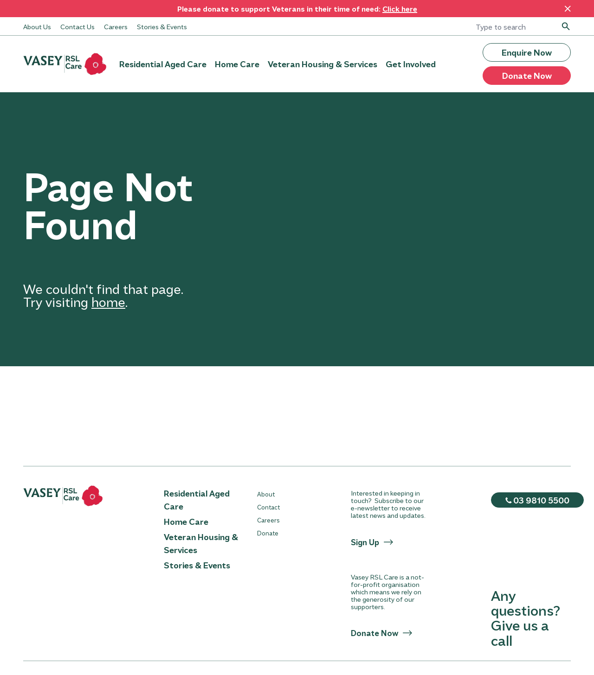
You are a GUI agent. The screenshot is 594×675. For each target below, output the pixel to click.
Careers (116, 26)
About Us (37, 26)
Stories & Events (162, 26)
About (266, 494)
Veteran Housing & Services (322, 64)
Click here (399, 8)
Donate (267, 533)
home (108, 301)
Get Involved (411, 64)
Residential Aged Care (163, 64)
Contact (268, 507)
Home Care (237, 64)
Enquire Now (527, 52)
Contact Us (77, 26)
